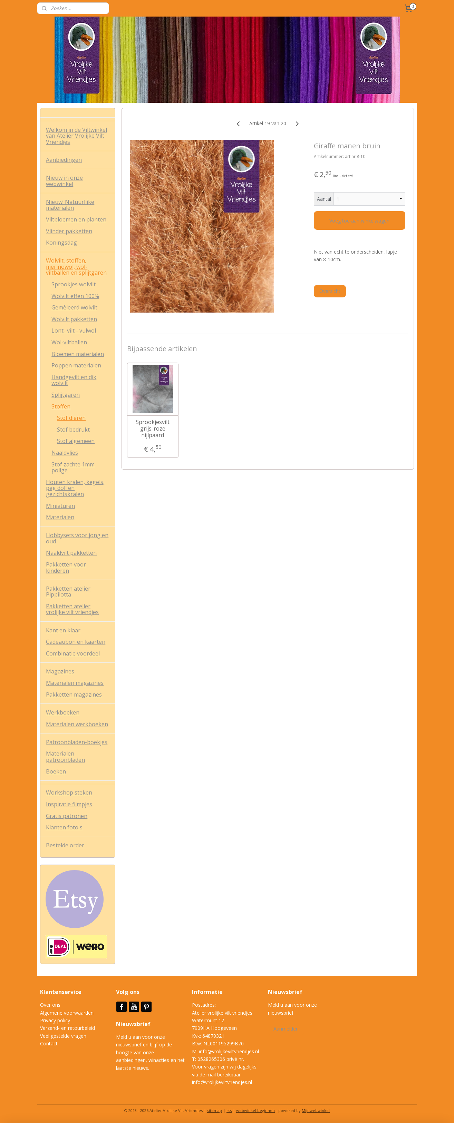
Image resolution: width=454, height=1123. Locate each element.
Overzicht (329, 291)
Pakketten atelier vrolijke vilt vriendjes (72, 609)
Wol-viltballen (69, 342)
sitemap (214, 1110)
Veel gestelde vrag (60, 1036)
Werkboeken (62, 712)
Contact (49, 1043)
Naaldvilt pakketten (71, 552)
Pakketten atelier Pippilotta (68, 592)
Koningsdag (61, 242)
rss (229, 1110)
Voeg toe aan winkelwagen (360, 220)
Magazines (60, 671)
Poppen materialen (76, 365)
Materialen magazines (75, 683)
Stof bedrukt (73, 429)
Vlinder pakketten (69, 231)
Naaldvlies (64, 452)
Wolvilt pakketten (74, 319)
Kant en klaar (63, 630)
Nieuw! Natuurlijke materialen (70, 205)
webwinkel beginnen (255, 1110)
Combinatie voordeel (73, 653)
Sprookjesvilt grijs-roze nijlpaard (153, 429)
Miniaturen (60, 506)
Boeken (56, 771)
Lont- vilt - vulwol (73, 330)
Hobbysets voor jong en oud (77, 538)
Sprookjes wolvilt (73, 284)
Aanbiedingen (64, 160)
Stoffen (60, 406)
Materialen (60, 517)
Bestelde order (65, 845)
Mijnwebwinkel (316, 1110)
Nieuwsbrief (134, 1024)
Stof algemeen (76, 441)
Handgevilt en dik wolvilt (73, 380)
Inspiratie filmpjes (69, 804)
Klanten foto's (64, 827)
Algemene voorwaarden (67, 1012)
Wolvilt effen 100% (75, 296)
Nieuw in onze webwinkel (64, 181)
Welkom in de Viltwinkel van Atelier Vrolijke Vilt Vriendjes (76, 136)
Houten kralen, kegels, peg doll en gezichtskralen (75, 488)
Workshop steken (69, 792)
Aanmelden (286, 1028)
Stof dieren (71, 418)
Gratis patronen (66, 816)
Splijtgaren (65, 394)
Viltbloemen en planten (76, 219)
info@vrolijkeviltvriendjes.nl (229, 1051)
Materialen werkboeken (77, 724)
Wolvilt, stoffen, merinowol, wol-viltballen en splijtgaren (76, 266)
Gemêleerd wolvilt (74, 307)
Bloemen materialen (77, 354)
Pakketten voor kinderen (66, 567)
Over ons (50, 1005)
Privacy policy (55, 1020)
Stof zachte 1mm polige (73, 467)
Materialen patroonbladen (65, 757)
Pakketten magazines (74, 694)
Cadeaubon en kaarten (75, 642)
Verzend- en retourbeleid (67, 1028)
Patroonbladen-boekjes (76, 742)
